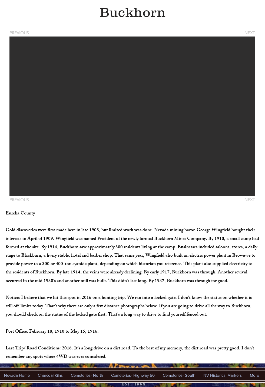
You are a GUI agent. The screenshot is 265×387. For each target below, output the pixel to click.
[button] (132, 116)
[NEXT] (249, 33)
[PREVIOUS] (20, 33)
